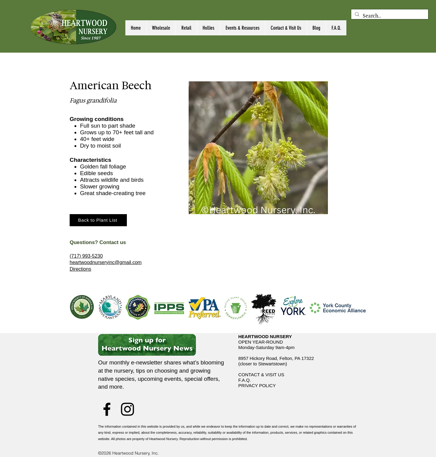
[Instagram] (127, 409)
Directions (80, 269)
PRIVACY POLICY (257, 385)
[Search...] (389, 16)
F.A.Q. (244, 380)
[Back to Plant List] (98, 220)
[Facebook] (107, 409)
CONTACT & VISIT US (261, 374)
